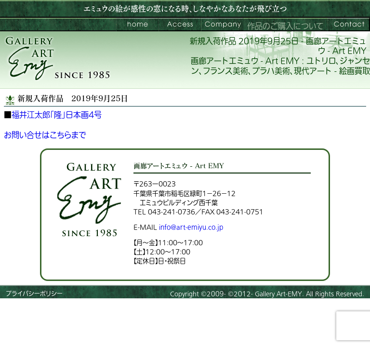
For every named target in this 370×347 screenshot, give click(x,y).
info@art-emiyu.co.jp (191, 227)
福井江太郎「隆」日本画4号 (57, 115)
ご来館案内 (180, 24)
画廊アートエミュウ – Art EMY (137, 24)
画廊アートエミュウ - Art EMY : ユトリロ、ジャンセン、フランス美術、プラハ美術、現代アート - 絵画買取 (280, 66)
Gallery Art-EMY (278, 294)
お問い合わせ (349, 24)
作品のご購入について (285, 26)
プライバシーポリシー (34, 294)
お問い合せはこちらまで (45, 135)
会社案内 (222, 24)
